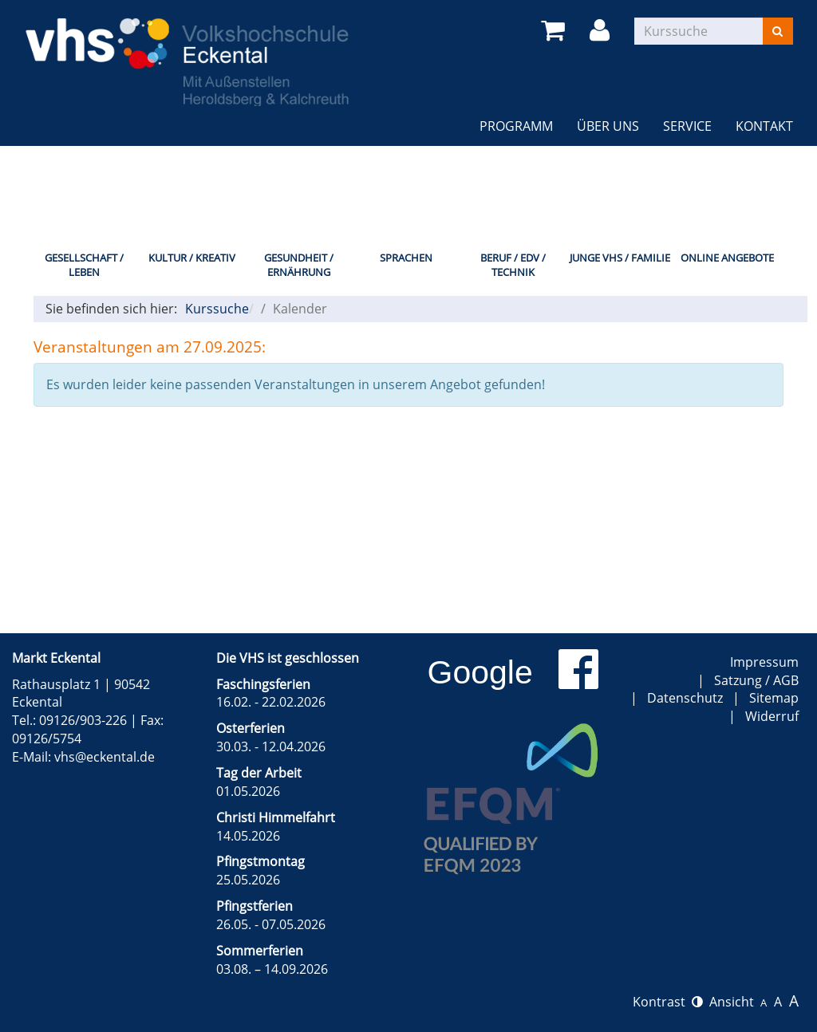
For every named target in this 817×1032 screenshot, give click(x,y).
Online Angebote (727, 257)
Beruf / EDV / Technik (513, 265)
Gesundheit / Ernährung (299, 265)
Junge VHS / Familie (620, 257)
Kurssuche (217, 308)
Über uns (608, 126)
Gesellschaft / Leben (84, 265)
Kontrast (668, 1001)
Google (480, 672)
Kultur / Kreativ (191, 257)
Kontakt (764, 126)
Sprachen (406, 257)
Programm (516, 126)
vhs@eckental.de (104, 757)
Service (687, 126)
